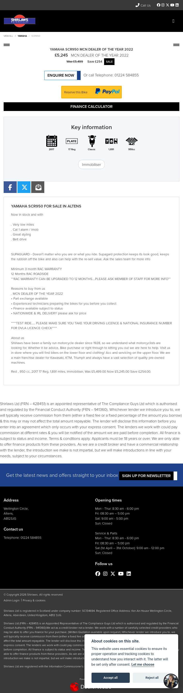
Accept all (111, 677)
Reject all (152, 677)
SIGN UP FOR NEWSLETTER (146, 476)
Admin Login (11, 600)
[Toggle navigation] (173, 21)
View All (8, 35)
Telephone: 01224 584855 (117, 75)
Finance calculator (91, 106)
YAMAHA (22, 35)
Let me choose (142, 665)
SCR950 (35, 35)
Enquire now (60, 75)
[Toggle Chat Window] (171, 681)
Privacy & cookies (34, 600)
